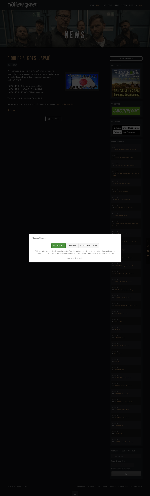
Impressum (70, 258)
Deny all (72, 245)
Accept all (58, 245)
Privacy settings (88, 245)
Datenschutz (79, 258)
